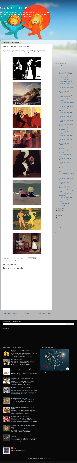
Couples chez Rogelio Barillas (66, 173)
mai (59, 215)
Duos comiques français (16, 359)
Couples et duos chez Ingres (65, 106)
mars (59, 210)
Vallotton (25, 261)
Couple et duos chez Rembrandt (63, 204)
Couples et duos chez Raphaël (63, 166)
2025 (58, 232)
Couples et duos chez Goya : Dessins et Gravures (65, 95)
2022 (58, 230)
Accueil (26, 313)
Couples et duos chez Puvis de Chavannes (65, 136)
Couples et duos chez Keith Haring (19, 416)
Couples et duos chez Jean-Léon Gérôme (65, 194)
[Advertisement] (64, 50)
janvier (60, 70)
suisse (20, 261)
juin (59, 217)
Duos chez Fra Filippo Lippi (65, 197)
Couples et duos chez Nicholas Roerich (63, 128)
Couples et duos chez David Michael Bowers (65, 88)
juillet (59, 220)
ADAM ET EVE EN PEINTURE (18, 398)
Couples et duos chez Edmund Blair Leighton (64, 186)
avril (59, 213)
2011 (58, 65)
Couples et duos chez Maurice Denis (63, 143)
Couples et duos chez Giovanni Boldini (63, 76)
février (60, 208)
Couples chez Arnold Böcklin (65, 176)
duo (14, 261)
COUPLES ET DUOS (15, 8)
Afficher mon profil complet (18, 450)
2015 (58, 227)
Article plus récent (10, 313)
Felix (16, 261)
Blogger (48, 458)
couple (10, 261)
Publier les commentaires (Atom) (19, 317)
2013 (58, 223)
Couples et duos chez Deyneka (63, 151)
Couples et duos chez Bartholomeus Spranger (65, 72)
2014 (58, 225)
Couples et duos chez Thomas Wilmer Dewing (65, 80)
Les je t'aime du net (18, 448)
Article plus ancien (44, 313)
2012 (58, 68)
